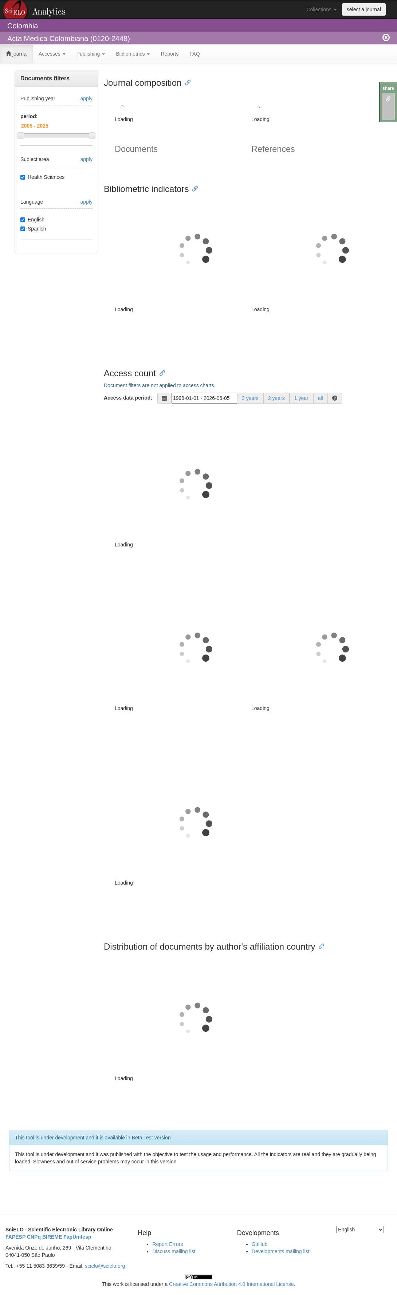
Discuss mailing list (173, 1251)
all (320, 398)
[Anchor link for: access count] (160, 372)
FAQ (195, 54)
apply (86, 98)
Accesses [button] (52, 54)
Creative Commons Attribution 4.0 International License (231, 1284)
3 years (250, 398)
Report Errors (167, 1244)
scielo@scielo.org (105, 1266)
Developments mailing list (281, 1251)
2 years (276, 398)
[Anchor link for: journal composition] (185, 82)
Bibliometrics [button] (133, 54)
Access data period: (128, 398)
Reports (169, 54)
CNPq (34, 1237)
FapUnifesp (77, 1237)
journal (17, 54)
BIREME (52, 1237)
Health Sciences (42, 177)
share (388, 88)
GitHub (260, 1244)
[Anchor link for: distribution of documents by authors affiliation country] (319, 945)
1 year (301, 398)
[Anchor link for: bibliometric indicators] (193, 188)
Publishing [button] (90, 54)
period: (29, 116)
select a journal (364, 9)
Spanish (33, 229)
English (32, 219)
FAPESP (15, 1237)
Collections (321, 9)
